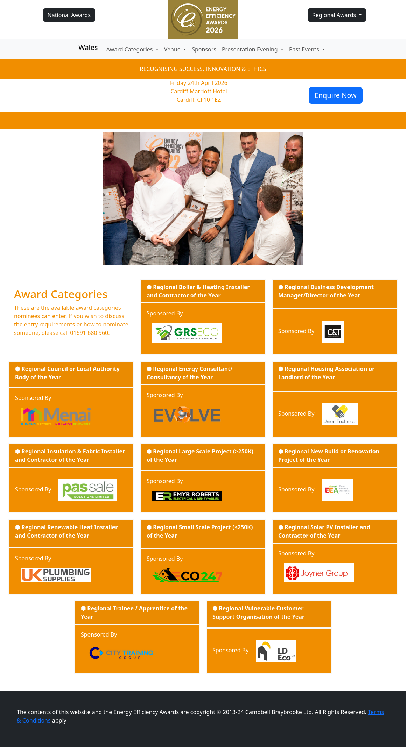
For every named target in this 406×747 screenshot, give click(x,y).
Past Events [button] (305, 49)
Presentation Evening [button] (250, 49)
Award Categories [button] (130, 49)
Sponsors (204, 49)
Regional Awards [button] (335, 15)
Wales (88, 47)
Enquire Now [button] (336, 95)
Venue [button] (173, 49)
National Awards (69, 15)
